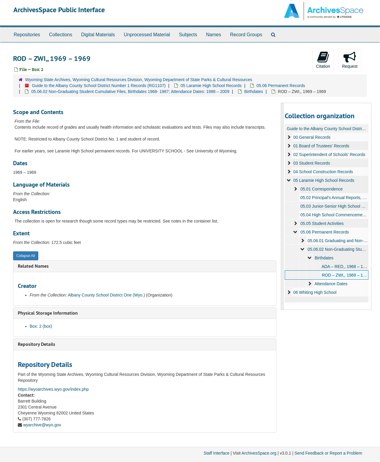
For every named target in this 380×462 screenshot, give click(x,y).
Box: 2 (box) (41, 326)
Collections (60, 34)
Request (349, 60)
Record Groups (246, 34)
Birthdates (253, 91)
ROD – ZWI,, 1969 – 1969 (346, 275)
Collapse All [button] (25, 256)
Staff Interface (216, 453)
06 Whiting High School (314, 292)
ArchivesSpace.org (258, 453)
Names (213, 34)
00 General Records (311, 137)
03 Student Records (311, 163)
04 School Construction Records (323, 171)
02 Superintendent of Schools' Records (329, 154)
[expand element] (289, 137)
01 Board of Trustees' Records (321, 146)
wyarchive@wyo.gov (42, 424)
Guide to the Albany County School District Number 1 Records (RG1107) (99, 85)
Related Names (33, 266)
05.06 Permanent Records (280, 85)
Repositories (27, 34)
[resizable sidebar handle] (282, 206)
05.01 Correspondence (321, 189)
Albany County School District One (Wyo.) (106, 295)
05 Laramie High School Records (210, 85)
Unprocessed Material (147, 34)
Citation (323, 60)
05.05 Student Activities (321, 223)
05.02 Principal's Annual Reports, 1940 (336, 197)
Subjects (188, 34)
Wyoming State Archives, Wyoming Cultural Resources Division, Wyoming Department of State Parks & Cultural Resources (138, 79)
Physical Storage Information (48, 313)
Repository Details (36, 344)
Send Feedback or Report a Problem (328, 453)
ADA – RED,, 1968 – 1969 (346, 266)
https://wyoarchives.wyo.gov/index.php (53, 389)
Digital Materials (98, 34)
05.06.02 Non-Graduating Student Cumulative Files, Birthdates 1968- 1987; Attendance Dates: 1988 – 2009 (130, 91)
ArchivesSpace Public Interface (59, 9)
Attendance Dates (330, 283)
